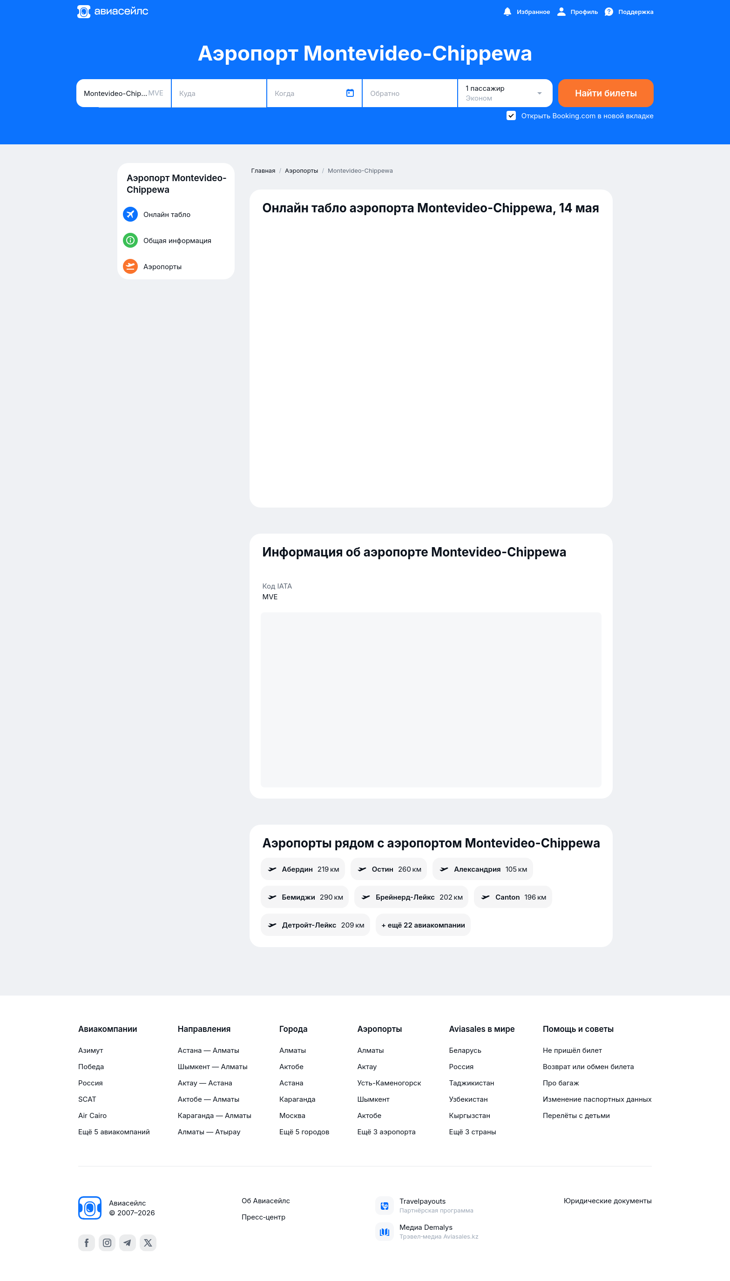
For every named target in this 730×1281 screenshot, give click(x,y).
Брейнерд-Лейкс (411, 896)
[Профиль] (577, 11)
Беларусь (465, 1050)
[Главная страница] (112, 11)
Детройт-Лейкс (315, 924)
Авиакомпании (107, 1029)
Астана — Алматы (208, 1050)
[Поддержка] (628, 11)
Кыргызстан (470, 1115)
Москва (292, 1115)
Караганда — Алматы (214, 1115)
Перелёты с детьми (576, 1115)
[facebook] (86, 1242)
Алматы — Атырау (209, 1131)
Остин (389, 868)
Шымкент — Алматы (213, 1066)
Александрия (482, 868)
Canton (513, 896)
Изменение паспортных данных (597, 1099)
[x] (148, 1242)
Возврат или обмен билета (588, 1066)
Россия (90, 1082)
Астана (291, 1082)
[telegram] (127, 1242)
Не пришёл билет (572, 1050)
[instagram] (107, 1242)
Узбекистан (468, 1099)
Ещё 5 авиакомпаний (114, 1131)
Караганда (297, 1099)
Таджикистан (471, 1082)
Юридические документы (608, 1200)
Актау (367, 1066)
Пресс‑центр (263, 1217)
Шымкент (373, 1099)
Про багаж (561, 1082)
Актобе (291, 1066)
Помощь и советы (578, 1029)
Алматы (292, 1050)
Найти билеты (606, 93)
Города (293, 1029)
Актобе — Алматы (208, 1099)
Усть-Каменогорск (389, 1082)
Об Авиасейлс (266, 1200)
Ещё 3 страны (472, 1131)
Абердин (302, 868)
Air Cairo (92, 1115)
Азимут (90, 1050)
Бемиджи (305, 896)
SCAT (87, 1099)
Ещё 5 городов (304, 1131)
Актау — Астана (205, 1082)
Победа (91, 1066)
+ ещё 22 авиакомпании (423, 925)
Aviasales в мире (482, 1029)
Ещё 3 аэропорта (386, 1131)
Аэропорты (379, 1029)
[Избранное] (526, 11)
